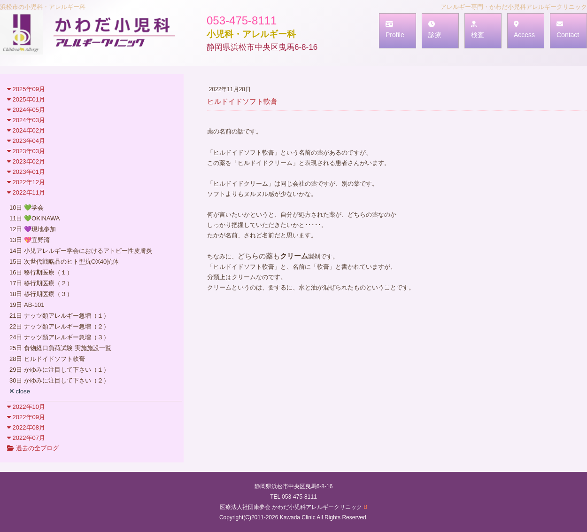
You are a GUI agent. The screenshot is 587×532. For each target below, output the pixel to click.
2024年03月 (26, 120)
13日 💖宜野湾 (29, 239)
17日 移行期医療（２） (41, 283)
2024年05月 (26, 109)
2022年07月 (26, 437)
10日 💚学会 (26, 207)
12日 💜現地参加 (32, 229)
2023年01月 (26, 171)
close (19, 391)
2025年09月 (26, 89)
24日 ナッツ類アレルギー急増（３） (59, 337)
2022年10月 (26, 406)
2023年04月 (26, 140)
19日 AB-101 (26, 304)
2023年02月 (26, 161)
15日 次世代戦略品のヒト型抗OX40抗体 (64, 261)
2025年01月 (26, 99)
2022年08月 (26, 427)
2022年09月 (26, 417)
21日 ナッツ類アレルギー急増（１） (59, 315)
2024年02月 (26, 130)
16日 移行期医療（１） (41, 272)
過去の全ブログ (33, 448)
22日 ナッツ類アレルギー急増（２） (59, 326)
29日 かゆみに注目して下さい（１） (59, 369)
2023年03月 (26, 151)
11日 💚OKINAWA (34, 218)
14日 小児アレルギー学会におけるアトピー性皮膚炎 (80, 250)
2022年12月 (26, 182)
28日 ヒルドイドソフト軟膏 (47, 358)
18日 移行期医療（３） (41, 293)
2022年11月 (26, 192)
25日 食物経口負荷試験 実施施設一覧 (60, 348)
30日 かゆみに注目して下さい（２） (59, 380)
